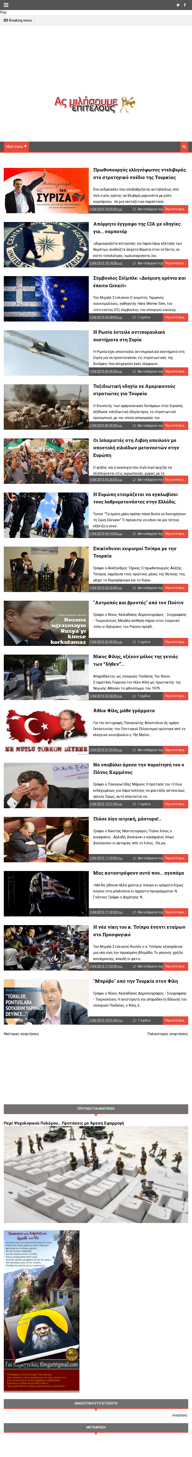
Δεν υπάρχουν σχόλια (153, 210)
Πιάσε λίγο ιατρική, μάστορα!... (116, 833)
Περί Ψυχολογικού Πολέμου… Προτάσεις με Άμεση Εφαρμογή (64, 1141)
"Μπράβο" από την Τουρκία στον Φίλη (124, 998)
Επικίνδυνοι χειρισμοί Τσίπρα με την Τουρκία (133, 556)
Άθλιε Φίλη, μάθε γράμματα (113, 722)
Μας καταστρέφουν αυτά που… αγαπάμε (127, 888)
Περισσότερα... (175, 210)
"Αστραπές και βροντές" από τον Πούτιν (127, 612)
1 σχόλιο (144, 321)
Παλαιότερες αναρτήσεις (167, 1052)
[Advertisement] (96, 64)
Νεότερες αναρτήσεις (21, 1052)
